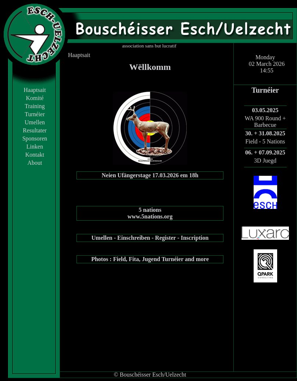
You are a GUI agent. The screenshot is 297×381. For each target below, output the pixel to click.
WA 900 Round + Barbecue (265, 121)
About (35, 163)
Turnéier (35, 114)
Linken (34, 146)
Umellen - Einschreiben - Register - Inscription (150, 238)
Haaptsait (35, 90)
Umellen (35, 122)
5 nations (150, 210)
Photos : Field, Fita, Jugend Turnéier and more (150, 259)
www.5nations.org (150, 216)
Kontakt (34, 155)
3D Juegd (265, 160)
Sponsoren (34, 138)
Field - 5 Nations (265, 141)
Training (35, 106)
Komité (35, 98)
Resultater (35, 130)
